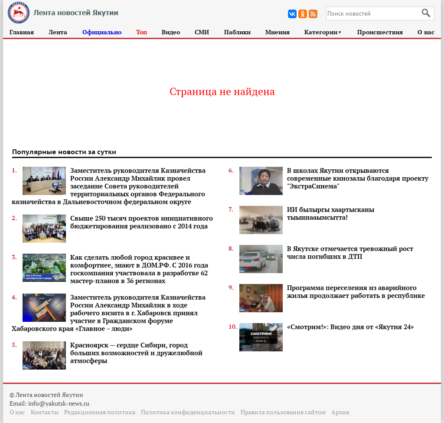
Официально (101, 32)
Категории (323, 32)
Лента (58, 32)
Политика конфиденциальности (188, 412)
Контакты (45, 412)
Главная (22, 32)
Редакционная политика (99, 412)
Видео (171, 32)
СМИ (202, 32)
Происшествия (380, 32)
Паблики (237, 32)
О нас (426, 32)
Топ (141, 32)
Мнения (277, 32)
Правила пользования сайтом (283, 412)
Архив (340, 412)
